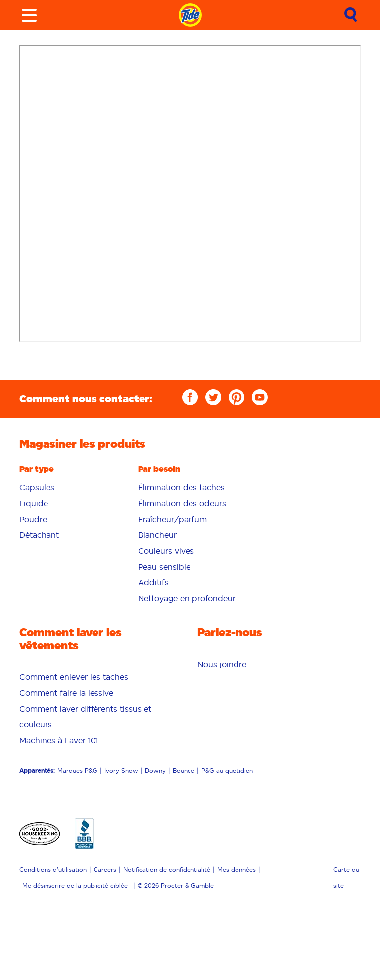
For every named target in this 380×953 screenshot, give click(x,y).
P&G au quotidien (227, 770)
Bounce (183, 770)
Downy (155, 770)
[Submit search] (350, 15)
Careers (105, 869)
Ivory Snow (121, 770)
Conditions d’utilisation (53, 869)
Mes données (236, 869)
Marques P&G (77, 770)
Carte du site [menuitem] (346, 877)
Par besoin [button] (159, 469)
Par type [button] (36, 469)
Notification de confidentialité (166, 869)
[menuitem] (71, 487)
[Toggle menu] (29, 15)
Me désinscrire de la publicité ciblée (75, 885)
